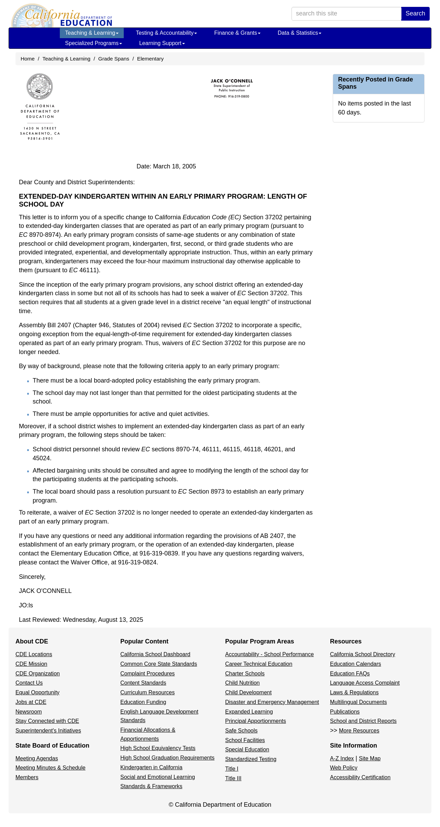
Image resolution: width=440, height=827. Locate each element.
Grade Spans (113, 59)
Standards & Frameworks (151, 786)
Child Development (248, 692)
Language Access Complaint (365, 683)
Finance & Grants (237, 33)
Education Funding (143, 702)
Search (415, 13)
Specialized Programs (93, 43)
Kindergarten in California (151, 767)
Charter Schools (245, 673)
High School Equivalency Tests (158, 748)
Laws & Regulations (354, 692)
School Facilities (245, 740)
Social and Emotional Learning (157, 777)
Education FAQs (350, 673)
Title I (232, 769)
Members (26, 777)
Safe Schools (241, 731)
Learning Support (162, 43)
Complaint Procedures (147, 673)
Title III (233, 778)
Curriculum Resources (147, 692)
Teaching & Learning (92, 33)
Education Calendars (355, 664)
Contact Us (29, 683)
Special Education (247, 749)
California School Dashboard (155, 654)
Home (28, 59)
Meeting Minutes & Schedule (50, 768)
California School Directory (362, 654)
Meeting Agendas (36, 758)
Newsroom (28, 712)
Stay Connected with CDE (47, 721)
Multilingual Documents (358, 702)
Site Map (370, 758)
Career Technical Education (258, 664)
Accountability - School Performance (269, 654)
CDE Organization (37, 673)
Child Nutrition (242, 683)
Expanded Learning (249, 712)
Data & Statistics (299, 33)
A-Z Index (342, 758)
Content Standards (143, 683)
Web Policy (344, 768)
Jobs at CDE (30, 702)
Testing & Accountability (166, 33)
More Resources (359, 731)
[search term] (347, 14)
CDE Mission (31, 664)
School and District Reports (363, 721)
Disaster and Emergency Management (272, 702)
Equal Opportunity (37, 692)
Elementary (150, 59)
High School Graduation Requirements (167, 758)
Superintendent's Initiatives (48, 731)
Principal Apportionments (255, 721)
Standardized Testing (250, 759)
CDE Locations (33, 654)
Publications (345, 712)
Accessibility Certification (360, 777)
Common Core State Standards (158, 664)
